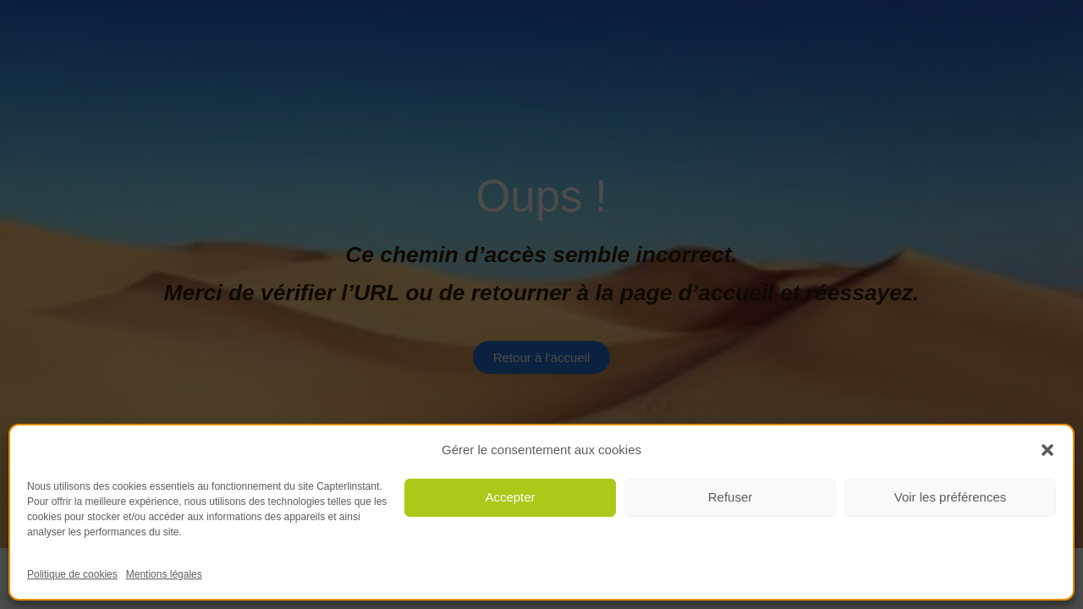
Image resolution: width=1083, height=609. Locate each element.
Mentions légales (164, 574)
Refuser (730, 497)
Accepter (510, 497)
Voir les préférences (950, 497)
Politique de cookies (72, 574)
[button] (1047, 450)
